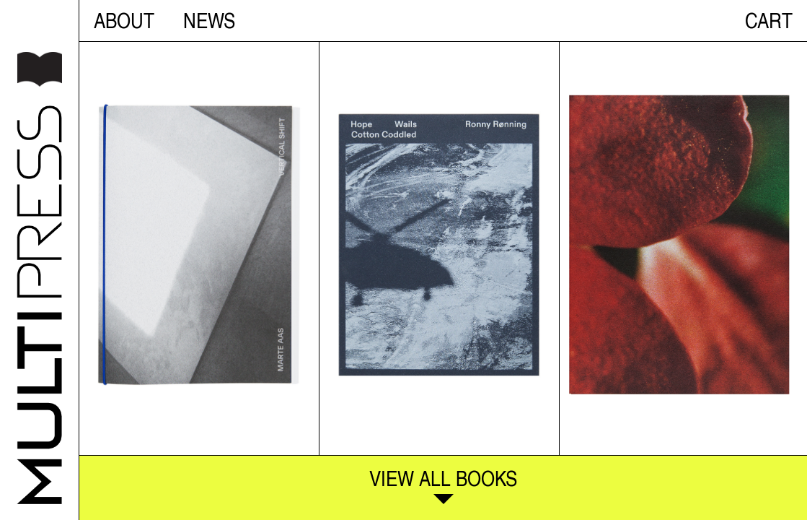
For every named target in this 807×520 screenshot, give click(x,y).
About (124, 20)
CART (769, 20)
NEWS (209, 20)
